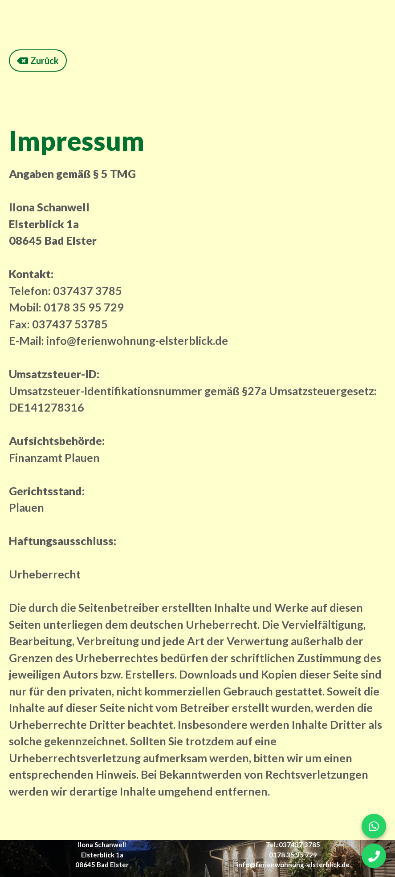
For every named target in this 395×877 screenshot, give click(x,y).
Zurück (38, 60)
